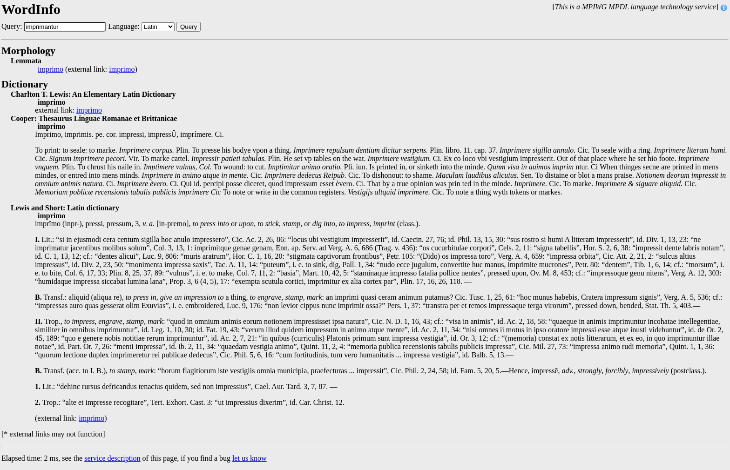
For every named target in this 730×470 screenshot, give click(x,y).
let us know (249, 458)
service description (112, 458)
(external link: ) (87, 69)
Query (188, 26)
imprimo (50, 69)
